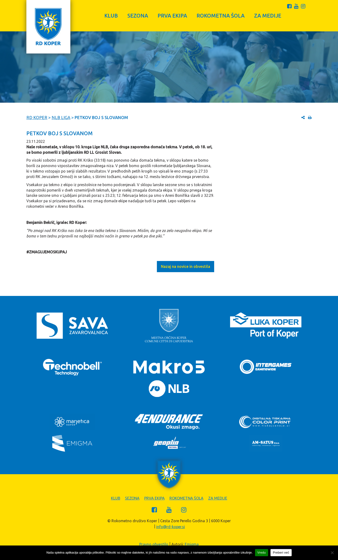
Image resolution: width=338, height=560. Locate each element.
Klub (111, 16)
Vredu (261, 552)
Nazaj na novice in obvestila (185, 266)
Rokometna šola (221, 16)
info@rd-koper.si (170, 527)
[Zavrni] (332, 552)
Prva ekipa (172, 16)
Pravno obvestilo (153, 544)
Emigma (192, 544)
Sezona (137, 16)
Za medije (267, 16)
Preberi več (281, 552)
